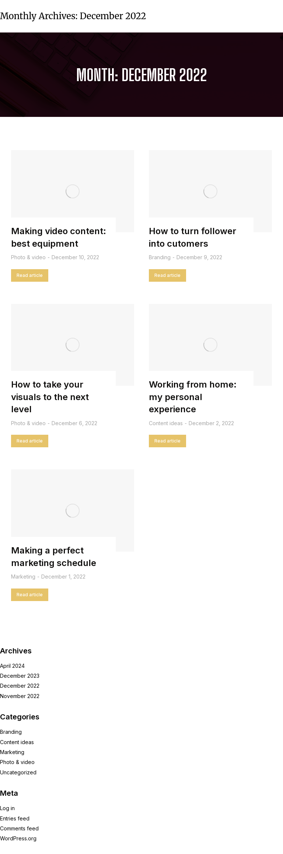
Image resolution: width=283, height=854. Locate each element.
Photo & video (28, 257)
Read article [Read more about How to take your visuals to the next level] (30, 441)
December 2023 (19, 676)
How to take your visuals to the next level (50, 396)
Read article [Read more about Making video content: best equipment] (30, 275)
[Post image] (72, 191)
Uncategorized (18, 772)
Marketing (23, 576)
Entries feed (14, 818)
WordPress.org (18, 838)
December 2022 (19, 686)
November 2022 (19, 696)
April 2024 (12, 666)
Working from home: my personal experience (193, 396)
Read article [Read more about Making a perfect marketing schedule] (30, 594)
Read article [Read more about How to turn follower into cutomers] (167, 275)
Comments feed (19, 828)
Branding (160, 257)
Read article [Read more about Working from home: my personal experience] (167, 441)
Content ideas (166, 423)
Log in (7, 808)
